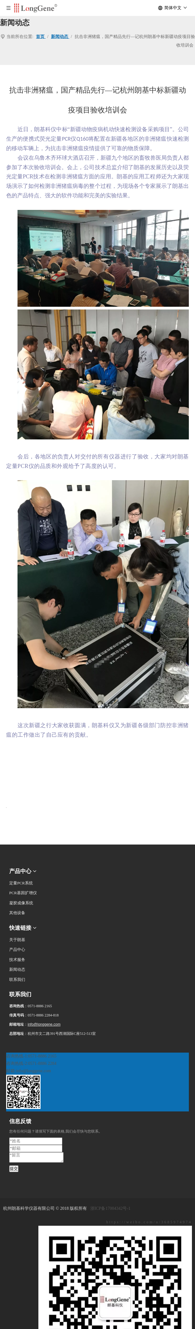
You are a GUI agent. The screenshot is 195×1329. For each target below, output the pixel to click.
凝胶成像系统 (21, 903)
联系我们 (17, 979)
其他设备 (17, 912)
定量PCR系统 (21, 883)
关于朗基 (17, 939)
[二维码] (14, 1048)
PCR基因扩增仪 (23, 892)
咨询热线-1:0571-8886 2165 (31, 1056)
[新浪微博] (97, 1222)
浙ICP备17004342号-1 (110, 1208)
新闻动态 (17, 969)
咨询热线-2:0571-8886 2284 (31, 1063)
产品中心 (17, 949)
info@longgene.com (44, 1024)
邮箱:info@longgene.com (28, 1071)
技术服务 (17, 959)
